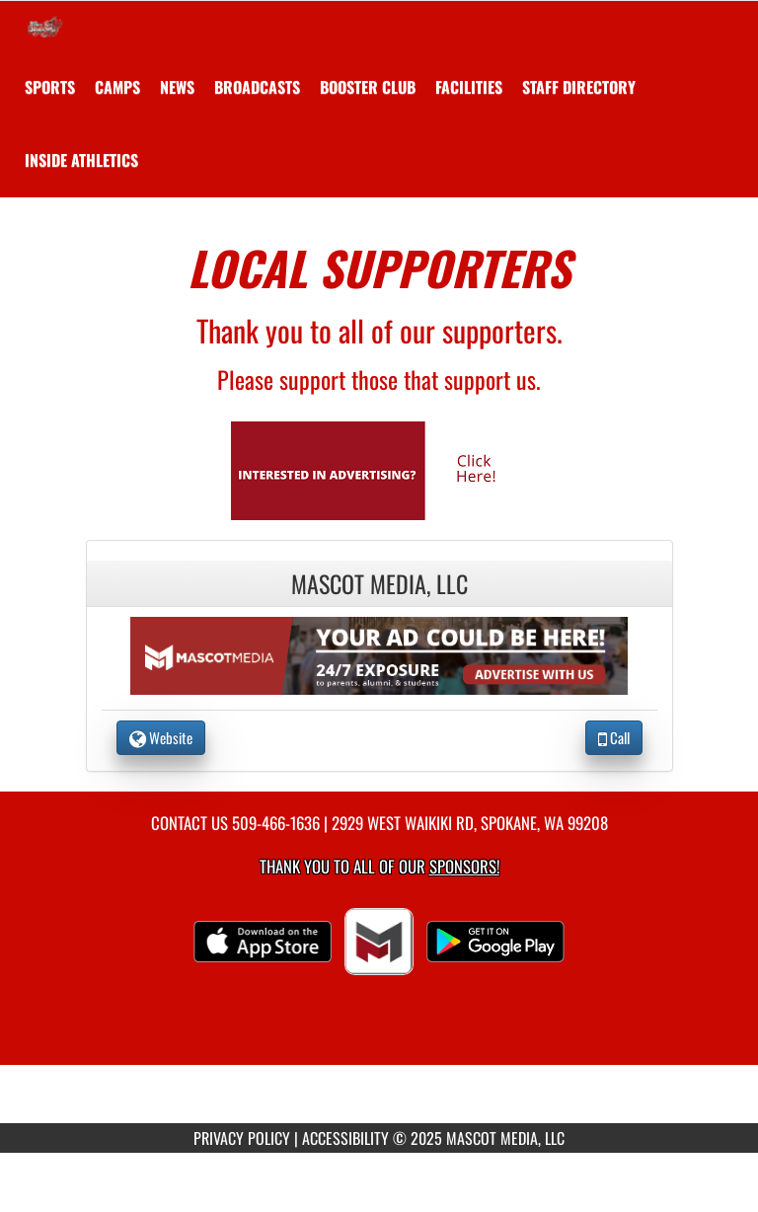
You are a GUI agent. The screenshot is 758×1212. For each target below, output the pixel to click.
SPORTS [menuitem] (50, 87)
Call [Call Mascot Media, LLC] (614, 737)
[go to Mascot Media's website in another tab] (379, 468)
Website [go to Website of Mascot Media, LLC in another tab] (160, 737)
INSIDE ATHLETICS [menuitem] (81, 160)
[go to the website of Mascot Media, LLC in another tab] (379, 654)
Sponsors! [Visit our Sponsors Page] (464, 866)
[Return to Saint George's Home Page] (44, 25)
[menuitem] (117, 86)
